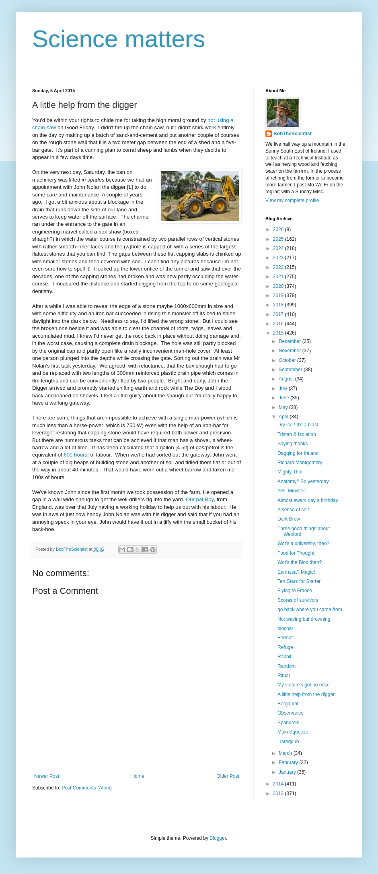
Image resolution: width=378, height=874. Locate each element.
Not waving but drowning (303, 619)
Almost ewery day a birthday (307, 500)
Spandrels (288, 722)
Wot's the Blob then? (299, 562)
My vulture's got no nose (303, 685)
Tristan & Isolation (296, 434)
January (288, 772)
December (290, 341)
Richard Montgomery (299, 462)
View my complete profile (292, 200)
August (287, 379)
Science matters (118, 38)
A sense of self (293, 509)
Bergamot (287, 704)
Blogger (218, 838)
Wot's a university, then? (303, 543)
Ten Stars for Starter (298, 581)
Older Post (227, 776)
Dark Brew (288, 519)
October (288, 360)
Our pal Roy (200, 499)
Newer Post (46, 776)
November (290, 350)
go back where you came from (309, 609)
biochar (285, 628)
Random (286, 666)
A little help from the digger (306, 694)
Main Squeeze (292, 732)
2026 (279, 229)
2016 (279, 323)
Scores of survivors (297, 600)
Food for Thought (295, 553)
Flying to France (294, 590)
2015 (279, 333)
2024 (279, 248)
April (284, 416)
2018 (279, 305)
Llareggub (288, 741)
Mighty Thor (290, 472)
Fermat (285, 638)
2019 (279, 295)
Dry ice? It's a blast (297, 425)
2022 (279, 267)
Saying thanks (292, 443)
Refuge (285, 647)
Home (137, 776)
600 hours (75, 455)
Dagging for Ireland (297, 453)
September (291, 369)
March (286, 753)
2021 (279, 276)
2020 (279, 286)
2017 (279, 314)
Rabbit (284, 656)
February (289, 762)
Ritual (283, 675)
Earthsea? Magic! (296, 572)
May (284, 407)
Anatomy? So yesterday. (303, 481)
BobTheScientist (292, 133)
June (284, 398)
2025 (279, 239)
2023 (279, 257)
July (284, 388)
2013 (279, 793)
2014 (279, 784)
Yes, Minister (291, 491)
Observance (290, 713)
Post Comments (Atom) (87, 788)
